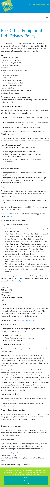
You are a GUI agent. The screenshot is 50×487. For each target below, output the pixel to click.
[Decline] (47, 477)
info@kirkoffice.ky (15, 281)
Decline (26, 481)
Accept (26, 477)
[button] (46, 16)
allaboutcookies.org (28, 320)
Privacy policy (26, 484)
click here (9, 216)
